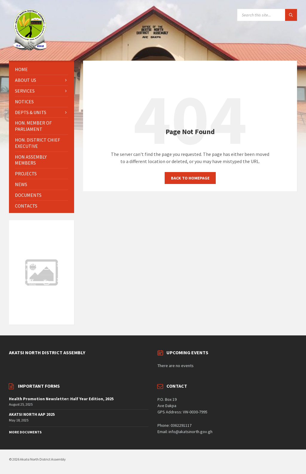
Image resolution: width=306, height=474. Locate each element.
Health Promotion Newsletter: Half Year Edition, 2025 (61, 398)
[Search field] (267, 15)
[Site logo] (30, 49)
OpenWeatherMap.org (35, 316)
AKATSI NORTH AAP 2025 (32, 414)
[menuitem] (41, 69)
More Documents (25, 432)
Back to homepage (190, 178)
